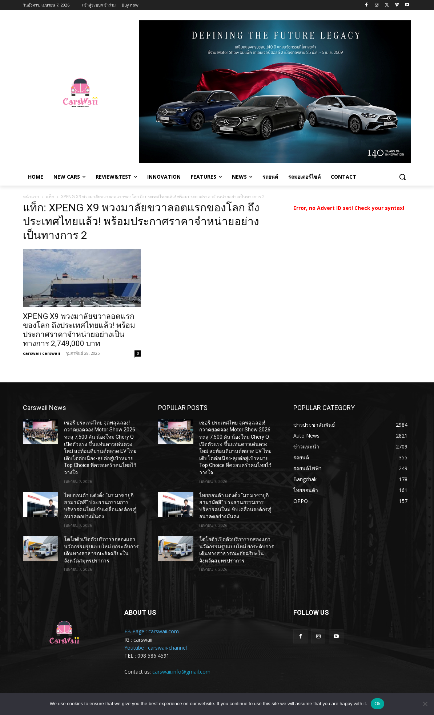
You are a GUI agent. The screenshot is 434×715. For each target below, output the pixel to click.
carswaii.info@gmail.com (181, 671)
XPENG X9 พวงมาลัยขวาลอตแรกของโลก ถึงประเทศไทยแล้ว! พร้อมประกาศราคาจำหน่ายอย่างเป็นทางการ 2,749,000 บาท (79, 330)
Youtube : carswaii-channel (155, 647)
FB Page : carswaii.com (151, 631)
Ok (377, 703)
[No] (425, 703)
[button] (402, 177)
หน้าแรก (31, 197)
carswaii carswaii (41, 353)
